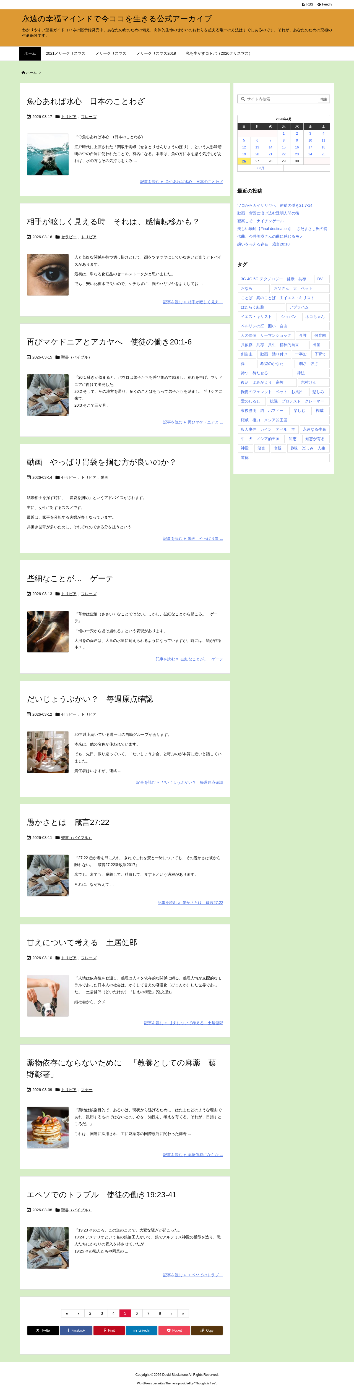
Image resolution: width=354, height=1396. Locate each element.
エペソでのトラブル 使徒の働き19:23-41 (102, 1194)
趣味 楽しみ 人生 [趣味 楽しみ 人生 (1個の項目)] (307, 448)
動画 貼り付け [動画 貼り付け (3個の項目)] (273, 354)
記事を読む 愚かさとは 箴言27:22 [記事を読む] (190, 902)
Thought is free (205, 1383)
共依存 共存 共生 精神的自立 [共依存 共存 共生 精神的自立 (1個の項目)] (270, 345)
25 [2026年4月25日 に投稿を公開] (323, 154)
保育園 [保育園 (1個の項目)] (320, 335)
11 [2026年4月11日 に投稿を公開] (323, 140)
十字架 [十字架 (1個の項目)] (301, 354)
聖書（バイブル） (76, 357)
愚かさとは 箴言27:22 (68, 822)
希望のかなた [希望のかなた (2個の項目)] (271, 363)
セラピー (69, 237)
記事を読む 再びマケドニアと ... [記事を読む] (193, 422)
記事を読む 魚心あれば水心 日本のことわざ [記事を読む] (181, 181)
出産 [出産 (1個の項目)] (316, 345)
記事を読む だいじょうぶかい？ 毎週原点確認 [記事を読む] (179, 782)
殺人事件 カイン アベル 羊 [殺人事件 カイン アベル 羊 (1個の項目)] (268, 429)
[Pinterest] (109, 1330)
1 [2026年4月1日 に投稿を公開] (284, 133)
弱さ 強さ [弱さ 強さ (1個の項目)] (308, 363)
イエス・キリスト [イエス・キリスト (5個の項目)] (256, 316)
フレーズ (89, 116)
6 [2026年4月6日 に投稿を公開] (257, 140)
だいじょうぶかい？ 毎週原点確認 (90, 699)
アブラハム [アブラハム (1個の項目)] (299, 307)
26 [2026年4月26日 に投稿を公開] (244, 161)
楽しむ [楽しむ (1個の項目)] (299, 410)
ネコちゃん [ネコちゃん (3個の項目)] (315, 316)
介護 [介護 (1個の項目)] (303, 335)
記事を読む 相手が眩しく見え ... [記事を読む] (193, 302)
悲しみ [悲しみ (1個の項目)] (318, 391)
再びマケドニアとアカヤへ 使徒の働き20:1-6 (109, 342)
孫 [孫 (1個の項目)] (243, 363)
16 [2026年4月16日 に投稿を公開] (297, 147)
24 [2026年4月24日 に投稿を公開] (310, 154)
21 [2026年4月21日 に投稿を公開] (270, 154)
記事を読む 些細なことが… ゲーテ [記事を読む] (189, 659)
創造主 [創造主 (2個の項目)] (247, 354)
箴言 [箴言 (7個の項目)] (261, 448)
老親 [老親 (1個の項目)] (278, 448)
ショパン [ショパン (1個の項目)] (288, 316)
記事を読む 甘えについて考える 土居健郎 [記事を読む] (183, 1023)
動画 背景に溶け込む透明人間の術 (268, 213)
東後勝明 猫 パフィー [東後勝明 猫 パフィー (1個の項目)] (262, 410)
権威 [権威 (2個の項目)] (320, 410)
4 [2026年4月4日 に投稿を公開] (323, 133)
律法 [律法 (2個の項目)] (301, 373)
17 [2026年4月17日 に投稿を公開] (310, 147)
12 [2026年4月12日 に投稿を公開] (244, 147)
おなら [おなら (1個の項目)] (247, 288)
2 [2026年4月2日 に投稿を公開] (297, 133)
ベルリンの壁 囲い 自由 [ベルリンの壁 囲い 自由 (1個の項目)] (264, 326)
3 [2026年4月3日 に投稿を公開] (310, 133)
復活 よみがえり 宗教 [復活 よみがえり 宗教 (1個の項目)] (262, 382)
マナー (87, 1089)
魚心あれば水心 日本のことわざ (86, 101)
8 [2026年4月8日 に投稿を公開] (284, 140)
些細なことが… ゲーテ (70, 578)
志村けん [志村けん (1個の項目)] (308, 382)
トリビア (69, 116)
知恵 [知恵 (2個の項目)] (292, 438)
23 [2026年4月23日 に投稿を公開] (297, 154)
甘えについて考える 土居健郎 (82, 942)
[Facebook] (76, 1330)
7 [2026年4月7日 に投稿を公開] (271, 140)
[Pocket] (174, 1330)
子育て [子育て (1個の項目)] (320, 354)
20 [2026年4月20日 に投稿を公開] (257, 154)
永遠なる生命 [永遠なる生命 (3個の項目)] (314, 429)
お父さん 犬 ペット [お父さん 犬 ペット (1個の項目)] (293, 288)
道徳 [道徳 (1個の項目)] (245, 457)
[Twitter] (43, 1330)
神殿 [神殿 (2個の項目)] (245, 448)
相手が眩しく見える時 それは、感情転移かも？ (113, 221)
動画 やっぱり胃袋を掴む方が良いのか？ (102, 462)
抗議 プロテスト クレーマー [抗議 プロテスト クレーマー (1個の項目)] (297, 401)
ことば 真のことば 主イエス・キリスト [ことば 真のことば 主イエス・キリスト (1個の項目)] (277, 298)
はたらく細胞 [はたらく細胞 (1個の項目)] (252, 307)
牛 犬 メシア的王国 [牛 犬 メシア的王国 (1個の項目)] (260, 438)
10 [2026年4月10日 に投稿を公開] (310, 140)
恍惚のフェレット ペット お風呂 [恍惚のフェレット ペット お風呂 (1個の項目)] (272, 391)
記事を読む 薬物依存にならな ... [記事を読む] (193, 1154)
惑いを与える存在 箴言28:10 (263, 244)
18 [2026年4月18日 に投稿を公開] (323, 147)
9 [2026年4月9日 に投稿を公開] (297, 140)
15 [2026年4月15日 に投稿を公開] (283, 147)
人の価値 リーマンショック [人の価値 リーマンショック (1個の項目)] (266, 335)
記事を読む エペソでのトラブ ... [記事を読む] (193, 1275)
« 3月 (261, 168)
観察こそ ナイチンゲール (260, 221)
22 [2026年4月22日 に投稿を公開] (283, 154)
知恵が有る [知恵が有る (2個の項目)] (315, 438)
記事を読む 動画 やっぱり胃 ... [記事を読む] (193, 538)
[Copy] (207, 1330)
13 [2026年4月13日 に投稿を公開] (257, 147)
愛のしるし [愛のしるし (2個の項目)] (250, 401)
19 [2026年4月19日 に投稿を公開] (244, 154)
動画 (104, 477)
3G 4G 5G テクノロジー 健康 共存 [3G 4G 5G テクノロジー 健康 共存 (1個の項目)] (273, 279)
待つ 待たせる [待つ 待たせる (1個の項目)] (254, 373)
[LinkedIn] (141, 1330)
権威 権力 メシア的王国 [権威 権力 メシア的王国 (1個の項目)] (264, 420)
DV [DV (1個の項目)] (319, 279)
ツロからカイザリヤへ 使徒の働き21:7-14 (274, 205)
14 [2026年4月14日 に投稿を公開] (270, 147)
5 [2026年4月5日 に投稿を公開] (244, 140)
